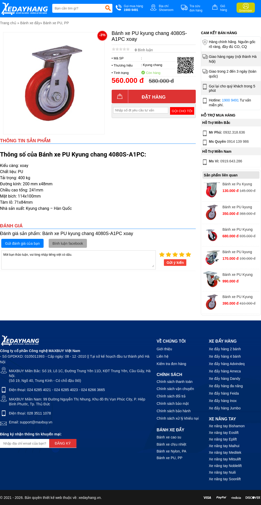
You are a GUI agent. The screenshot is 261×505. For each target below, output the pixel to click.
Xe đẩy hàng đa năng (226, 386)
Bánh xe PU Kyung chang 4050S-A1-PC (239, 297)
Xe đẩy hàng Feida (224, 393)
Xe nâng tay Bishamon (227, 426)
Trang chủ (8, 23)
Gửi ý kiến (175, 263)
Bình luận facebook (68, 243)
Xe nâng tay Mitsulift (225, 459)
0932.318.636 (223, 133)
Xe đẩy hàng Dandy (224, 379)
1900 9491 (230, 100)
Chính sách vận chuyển (175, 389)
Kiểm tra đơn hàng (171, 364)
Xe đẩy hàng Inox (223, 401)
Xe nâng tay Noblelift (225, 466)
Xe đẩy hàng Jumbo (225, 408)
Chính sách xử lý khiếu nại (177, 418)
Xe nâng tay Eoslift (224, 433)
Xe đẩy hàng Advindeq (226, 364)
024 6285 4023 (66, 390)
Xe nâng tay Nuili (222, 472)
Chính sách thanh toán (174, 382)
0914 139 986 (225, 142)
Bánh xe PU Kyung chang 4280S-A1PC (238, 230)
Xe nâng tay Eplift (223, 439)
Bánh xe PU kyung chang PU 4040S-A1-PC (239, 207)
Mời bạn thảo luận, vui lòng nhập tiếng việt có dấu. (78, 259)
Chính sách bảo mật (172, 404)
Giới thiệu (164, 349)
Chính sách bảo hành (173, 411)
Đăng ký (63, 443)
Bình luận (144, 50)
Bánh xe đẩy (30, 23)
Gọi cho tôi (182, 111)
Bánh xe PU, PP (56, 23)
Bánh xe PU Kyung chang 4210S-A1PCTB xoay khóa (241, 275)
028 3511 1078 (39, 413)
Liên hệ (162, 356)
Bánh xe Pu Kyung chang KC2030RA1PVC (237, 184)
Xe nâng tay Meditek (225, 452)
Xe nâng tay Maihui (224, 446)
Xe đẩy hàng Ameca (225, 371)
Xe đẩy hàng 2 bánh (225, 349)
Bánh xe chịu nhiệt (171, 444)
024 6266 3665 (93, 390)
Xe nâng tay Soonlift (225, 479)
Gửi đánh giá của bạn (22, 243)
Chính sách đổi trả (171, 396)
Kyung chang (152, 65)
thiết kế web (52, 498)
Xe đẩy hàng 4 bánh (225, 356)
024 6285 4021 (39, 390)
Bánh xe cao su (168, 437)
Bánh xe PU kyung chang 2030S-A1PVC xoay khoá (239, 252)
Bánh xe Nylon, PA (171, 451)
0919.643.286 (221, 162)
